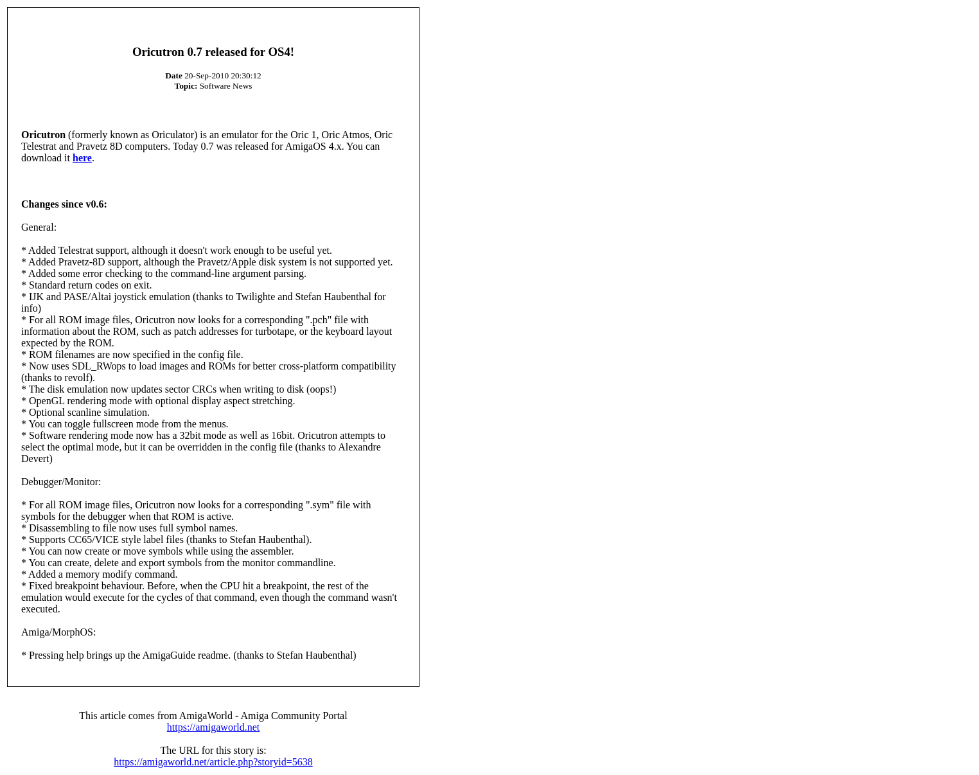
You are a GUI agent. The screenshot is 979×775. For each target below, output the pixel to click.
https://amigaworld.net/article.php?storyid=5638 (213, 761)
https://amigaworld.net (213, 727)
